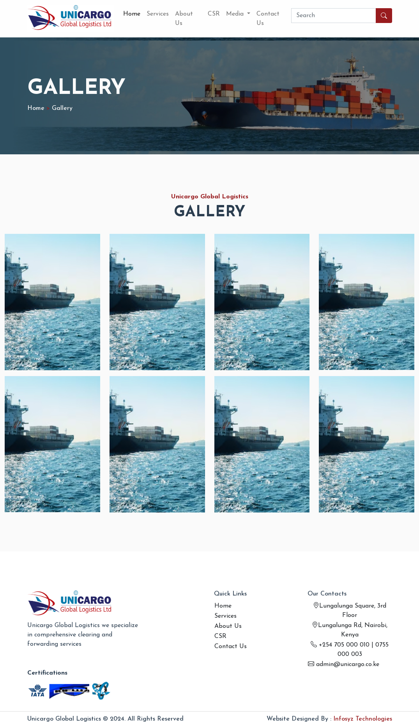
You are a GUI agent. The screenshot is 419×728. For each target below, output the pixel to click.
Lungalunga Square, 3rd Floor (349, 610)
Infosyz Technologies (362, 719)
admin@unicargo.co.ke (343, 664)
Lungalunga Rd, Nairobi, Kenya (349, 630)
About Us (184, 19)
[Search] (333, 15)
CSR (214, 14)
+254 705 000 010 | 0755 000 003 (350, 649)
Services (158, 14)
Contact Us (267, 19)
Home (131, 14)
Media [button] (236, 14)
